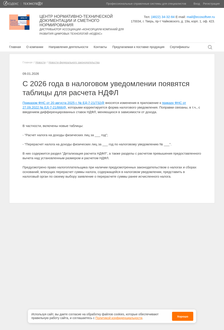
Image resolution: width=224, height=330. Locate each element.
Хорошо (182, 315)
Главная (15, 47)
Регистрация (211, 3)
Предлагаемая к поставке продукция (138, 47)
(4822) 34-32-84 (163, 17)
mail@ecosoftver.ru (201, 17)
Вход (197, 3)
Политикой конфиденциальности (118, 316)
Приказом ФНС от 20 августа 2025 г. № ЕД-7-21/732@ (63, 103)
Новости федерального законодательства (74, 62)
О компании (34, 47)
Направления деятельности (68, 47)
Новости (40, 62)
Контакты (100, 47)
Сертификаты (179, 47)
